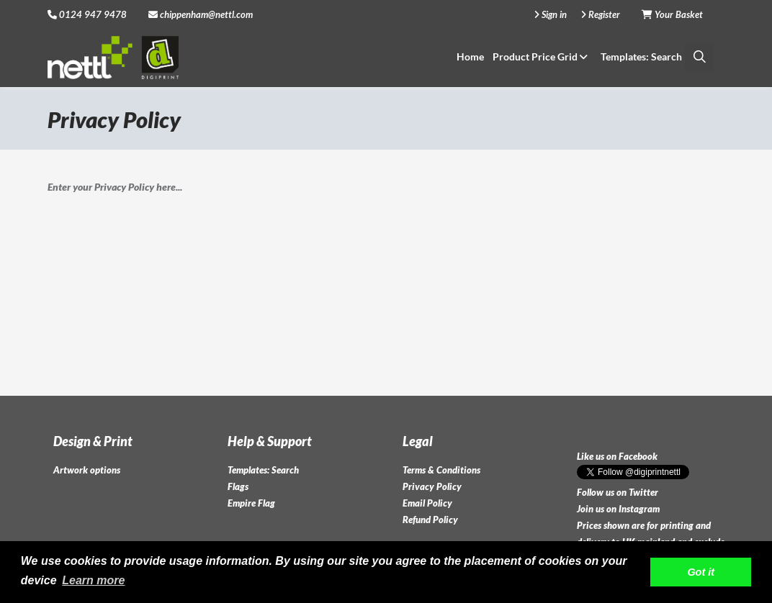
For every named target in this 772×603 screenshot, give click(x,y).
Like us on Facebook (617, 456)
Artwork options (86, 470)
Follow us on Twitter (617, 492)
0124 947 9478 (93, 14)
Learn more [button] (93, 580)
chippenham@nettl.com (200, 14)
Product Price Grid (542, 56)
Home (470, 56)
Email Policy (427, 503)
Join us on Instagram (618, 508)
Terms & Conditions (441, 470)
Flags (238, 486)
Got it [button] (700, 572)
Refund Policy (430, 519)
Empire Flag (251, 503)
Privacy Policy (432, 486)
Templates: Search (641, 56)
